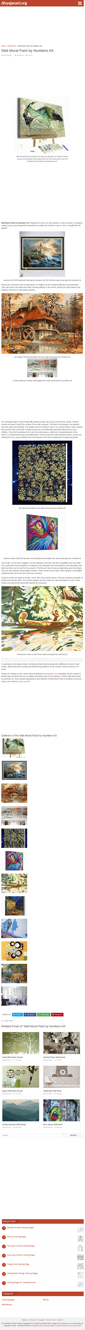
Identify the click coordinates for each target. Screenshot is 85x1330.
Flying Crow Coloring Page (18, 1264)
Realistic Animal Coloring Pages (20, 1227)
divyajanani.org (14, 3)
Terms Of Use (50, 1320)
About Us (60, 1320)
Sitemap (25, 1320)
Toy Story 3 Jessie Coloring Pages (21, 1246)
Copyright (41, 1320)
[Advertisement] (42, 27)
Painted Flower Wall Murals (54, 1057)
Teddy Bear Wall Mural (52, 1091)
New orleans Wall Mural (52, 1124)
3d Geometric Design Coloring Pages (22, 1273)
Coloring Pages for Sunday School (21, 1282)
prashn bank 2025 (75, 1326)
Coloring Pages (8, 1300)
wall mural (9, 1021)
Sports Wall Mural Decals (12, 1091)
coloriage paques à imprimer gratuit (55, 1326)
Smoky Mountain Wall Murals (14, 1124)
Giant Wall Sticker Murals (12, 1057)
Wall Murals (7, 55)
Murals (46, 1300)
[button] (80, 3)
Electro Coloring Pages (16, 1237)
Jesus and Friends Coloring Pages (21, 1255)
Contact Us (33, 1320)
